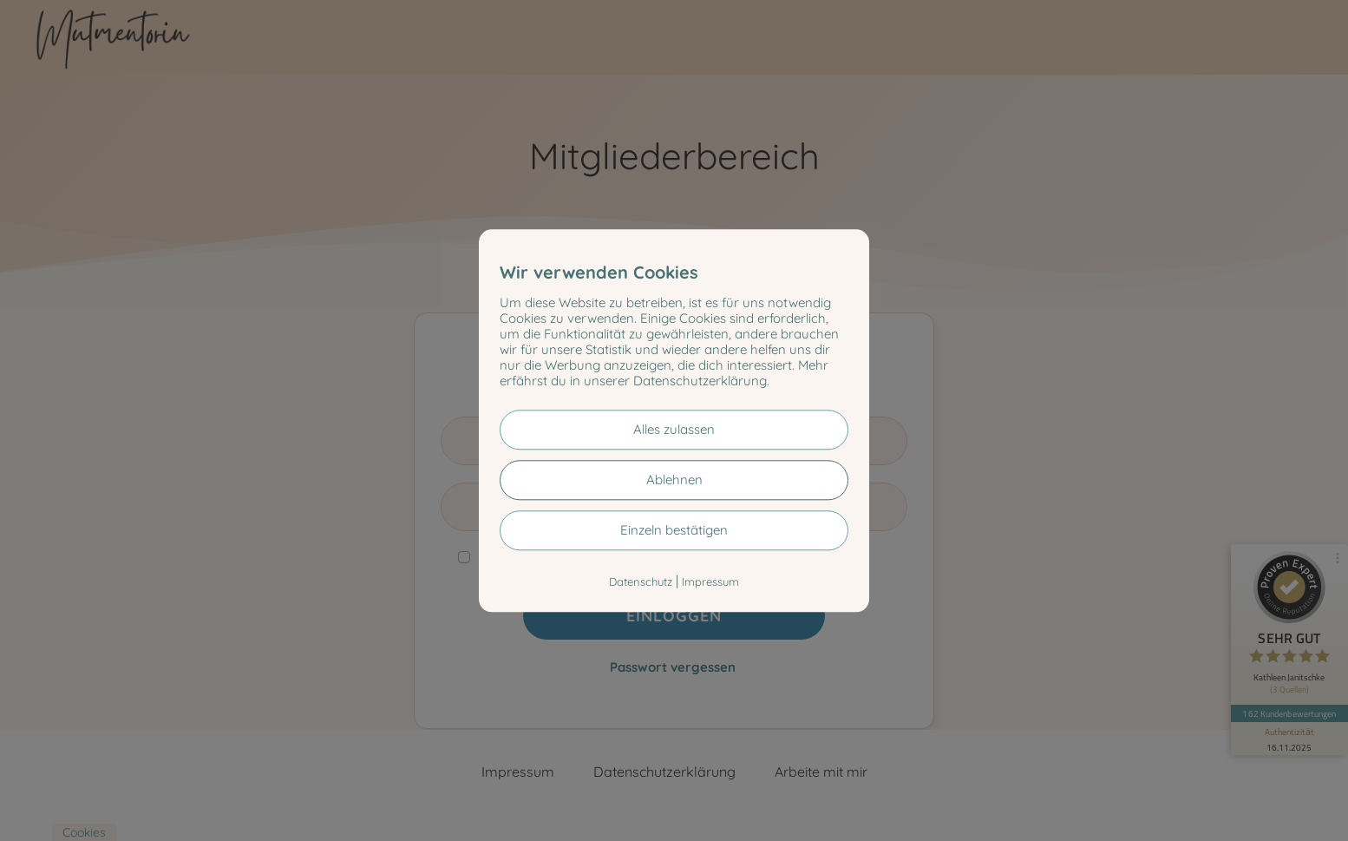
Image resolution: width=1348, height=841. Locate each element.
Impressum (710, 581)
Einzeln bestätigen (674, 530)
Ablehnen (674, 479)
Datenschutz (640, 581)
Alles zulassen (674, 429)
